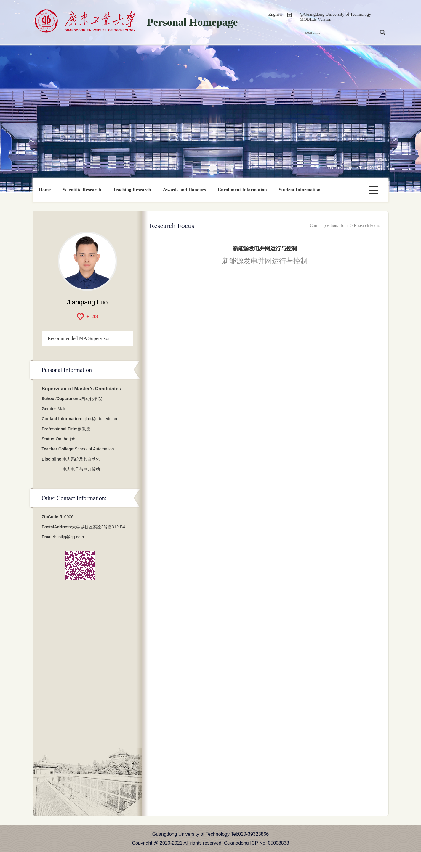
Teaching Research (132, 189)
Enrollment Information (242, 189)
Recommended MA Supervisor (79, 338)
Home (45, 189)
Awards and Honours (184, 189)
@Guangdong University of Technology (335, 14)
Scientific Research (82, 189)
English (275, 14)
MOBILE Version (316, 19)
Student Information (300, 189)
